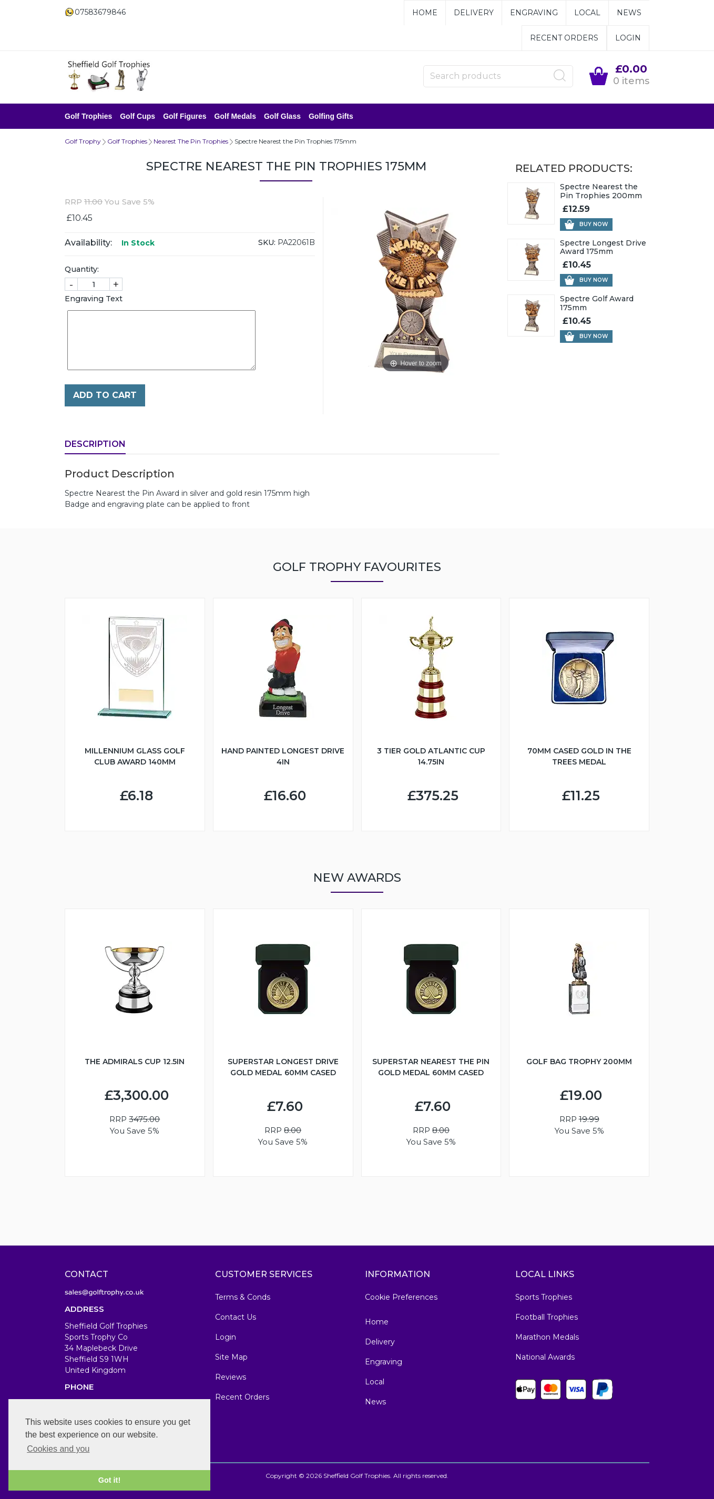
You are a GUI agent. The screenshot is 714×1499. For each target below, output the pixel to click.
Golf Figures (184, 116)
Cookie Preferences (401, 1297)
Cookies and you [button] (58, 1448)
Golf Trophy (83, 141)
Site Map (231, 1357)
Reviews (230, 1377)
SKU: (267, 242)
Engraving (534, 12)
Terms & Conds (242, 1297)
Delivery (474, 12)
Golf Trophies (88, 116)
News (629, 12)
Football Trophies (546, 1317)
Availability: (88, 243)
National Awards (545, 1357)
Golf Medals (235, 116)
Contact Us (235, 1317)
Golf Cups (137, 116)
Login (628, 38)
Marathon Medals (547, 1337)
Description (95, 444)
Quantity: (82, 269)
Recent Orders (564, 38)
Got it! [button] (109, 1480)
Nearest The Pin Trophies (191, 141)
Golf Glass (282, 116)
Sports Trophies (543, 1297)
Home (424, 12)
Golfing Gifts (331, 116)
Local (587, 12)
